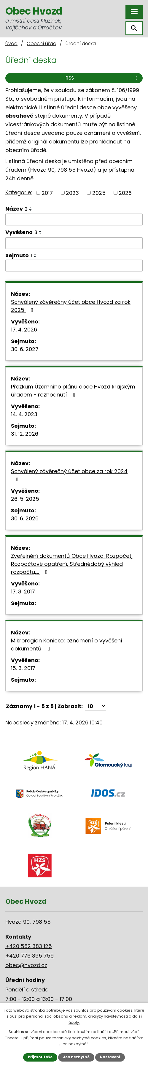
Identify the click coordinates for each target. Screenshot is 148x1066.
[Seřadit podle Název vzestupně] (31, 207)
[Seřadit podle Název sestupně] (31, 210)
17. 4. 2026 (24, 329)
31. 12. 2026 (24, 434)
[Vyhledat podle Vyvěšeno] (74, 243)
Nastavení (110, 1057)
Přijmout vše (40, 1057)
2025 (99, 192)
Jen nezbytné (76, 1057)
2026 (125, 192)
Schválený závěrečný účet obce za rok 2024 (69, 475)
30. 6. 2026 (25, 518)
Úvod (11, 43)
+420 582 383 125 (28, 946)
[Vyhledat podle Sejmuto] (74, 265)
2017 (47, 192)
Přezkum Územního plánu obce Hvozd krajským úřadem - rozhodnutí (73, 390)
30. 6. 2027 (25, 349)
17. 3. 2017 (23, 591)
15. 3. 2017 (23, 668)
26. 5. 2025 (25, 499)
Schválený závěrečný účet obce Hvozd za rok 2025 (71, 306)
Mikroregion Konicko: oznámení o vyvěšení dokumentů (66, 644)
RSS (103, 78)
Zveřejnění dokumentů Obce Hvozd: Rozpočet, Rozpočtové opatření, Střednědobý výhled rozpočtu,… (72, 564)
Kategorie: (18, 192)
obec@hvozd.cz (26, 965)
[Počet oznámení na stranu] (95, 706)
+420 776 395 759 (29, 955)
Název (16, 208)
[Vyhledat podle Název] (74, 219)
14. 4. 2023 (24, 414)
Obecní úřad (41, 43)
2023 (72, 192)
